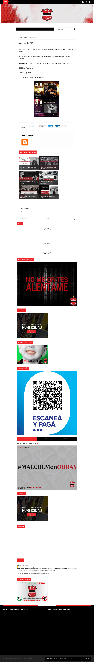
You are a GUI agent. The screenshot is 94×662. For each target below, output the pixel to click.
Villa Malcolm (47, 243)
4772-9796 (87, 659)
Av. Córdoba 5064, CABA (60, 659)
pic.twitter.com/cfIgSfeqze (49, 570)
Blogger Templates (27, 658)
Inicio (47, 219)
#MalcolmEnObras (22, 565)
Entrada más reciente (22, 219)
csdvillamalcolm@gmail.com (76, 659)
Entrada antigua (72, 219)
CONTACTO (49, 659)
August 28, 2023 (44, 573)
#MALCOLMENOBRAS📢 (28, 443)
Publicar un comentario (27, 212)
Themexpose (11, 658)
